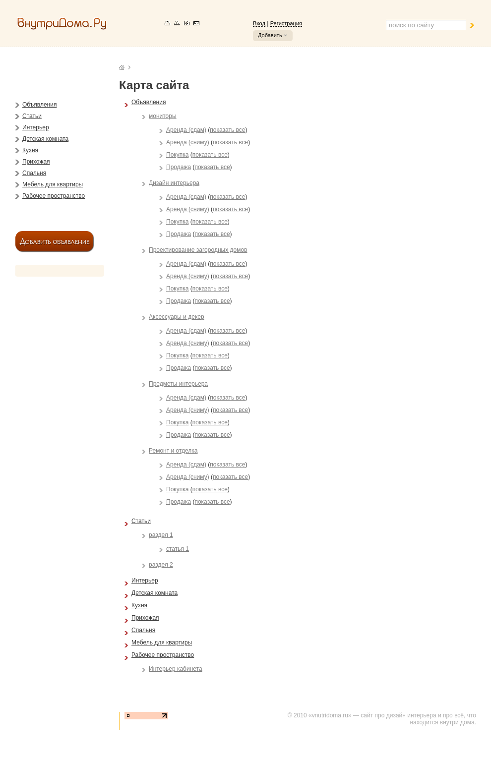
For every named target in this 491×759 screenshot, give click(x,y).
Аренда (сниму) (187, 142)
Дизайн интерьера (174, 182)
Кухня (30, 150)
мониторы (163, 116)
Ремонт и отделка (173, 450)
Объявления (39, 104)
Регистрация (286, 23)
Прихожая (36, 161)
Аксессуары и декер (176, 316)
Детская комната (45, 138)
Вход (259, 23)
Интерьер (35, 127)
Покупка (177, 154)
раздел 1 (161, 534)
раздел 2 (161, 564)
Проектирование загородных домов (198, 249)
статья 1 (177, 548)
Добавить (270, 35)
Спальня (34, 173)
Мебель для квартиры (52, 184)
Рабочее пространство (53, 195)
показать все (227, 129)
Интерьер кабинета (175, 668)
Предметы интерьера (178, 383)
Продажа (178, 167)
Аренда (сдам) (186, 129)
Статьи (32, 116)
